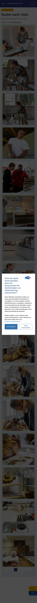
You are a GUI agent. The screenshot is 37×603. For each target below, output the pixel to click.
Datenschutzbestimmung (12, 321)
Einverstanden (11, 326)
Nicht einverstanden (26, 326)
